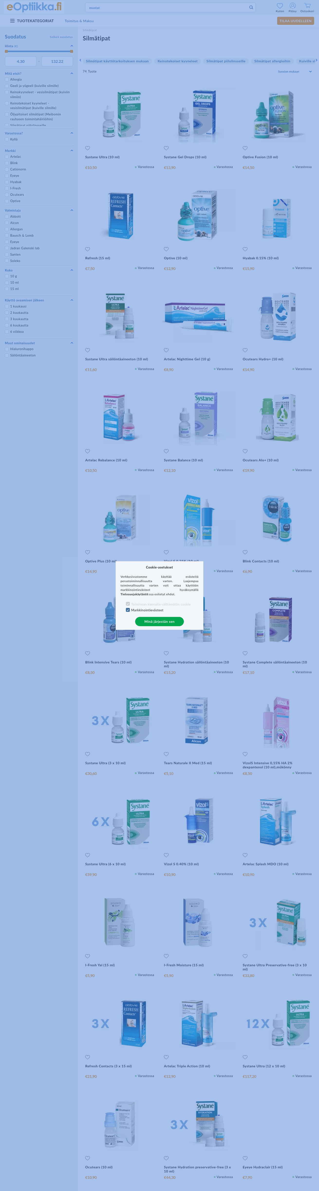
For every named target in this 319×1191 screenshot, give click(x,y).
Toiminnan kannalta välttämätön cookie (161, 604)
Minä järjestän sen (159, 621)
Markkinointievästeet (147, 610)
